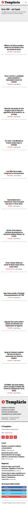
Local (3, 459)
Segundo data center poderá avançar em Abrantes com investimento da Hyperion (14, 324)
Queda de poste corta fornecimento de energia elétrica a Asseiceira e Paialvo (12, 455)
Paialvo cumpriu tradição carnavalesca (11, 447)
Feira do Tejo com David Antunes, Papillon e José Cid (12, 467)
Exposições (10, 175)
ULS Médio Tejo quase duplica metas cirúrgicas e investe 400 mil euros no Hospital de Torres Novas (14, 388)
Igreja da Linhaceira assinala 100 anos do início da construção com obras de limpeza (14, 355)
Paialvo (3, 450)
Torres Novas (5, 479)
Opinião (10, 206)
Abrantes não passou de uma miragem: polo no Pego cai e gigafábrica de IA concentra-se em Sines (14, 111)
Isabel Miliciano (17, 51)
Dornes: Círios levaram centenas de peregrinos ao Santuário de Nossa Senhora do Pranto (14, 233)
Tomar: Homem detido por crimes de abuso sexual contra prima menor (14, 265)
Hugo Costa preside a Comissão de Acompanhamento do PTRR (14, 294)
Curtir (23, 487)
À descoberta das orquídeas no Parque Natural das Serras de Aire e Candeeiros (13, 475)
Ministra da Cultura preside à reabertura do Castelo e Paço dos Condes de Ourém (14, 47)
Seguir (23, 490)
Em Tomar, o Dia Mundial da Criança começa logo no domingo (14, 143)
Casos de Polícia (10, 269)
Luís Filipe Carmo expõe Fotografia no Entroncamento (14, 172)
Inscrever (23, 496)
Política (10, 297)
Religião (10, 238)
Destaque (10, 51)
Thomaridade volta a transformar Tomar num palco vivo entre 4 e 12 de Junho (14, 202)
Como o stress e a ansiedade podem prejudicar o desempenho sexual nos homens (14, 79)
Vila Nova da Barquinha (7, 470)
